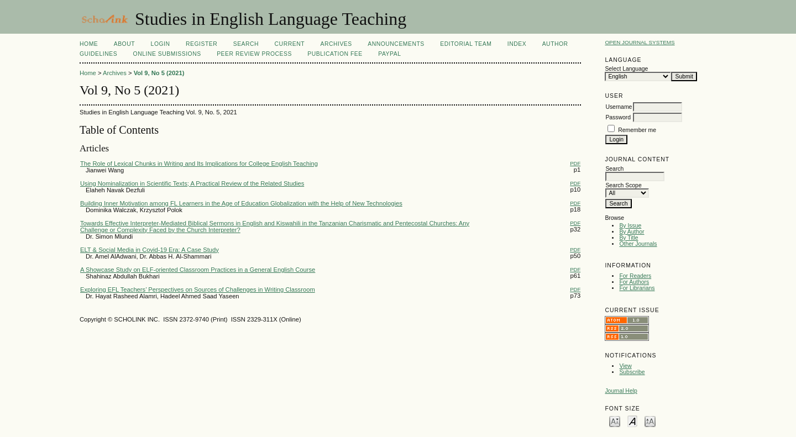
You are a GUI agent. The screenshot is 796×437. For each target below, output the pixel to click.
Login (160, 44)
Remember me (637, 130)
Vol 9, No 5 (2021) (159, 73)
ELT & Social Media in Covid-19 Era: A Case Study (149, 249)
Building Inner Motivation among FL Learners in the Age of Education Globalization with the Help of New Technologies (241, 203)
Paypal (389, 54)
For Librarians (636, 288)
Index (516, 44)
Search (246, 44)
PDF (575, 163)
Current (290, 44)
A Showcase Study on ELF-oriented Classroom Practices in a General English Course (197, 269)
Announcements (396, 44)
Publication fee (334, 54)
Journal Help (621, 391)
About (124, 44)
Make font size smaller (614, 420)
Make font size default (632, 420)
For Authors (634, 282)
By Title (628, 238)
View (625, 366)
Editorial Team (465, 44)
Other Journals (638, 244)
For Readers (635, 276)
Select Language (626, 69)
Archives (336, 44)
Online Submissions (167, 54)
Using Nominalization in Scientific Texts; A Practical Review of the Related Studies (192, 183)
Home (89, 44)
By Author (631, 232)
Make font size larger (650, 420)
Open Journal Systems (639, 42)
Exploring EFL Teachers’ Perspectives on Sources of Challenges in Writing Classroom (197, 289)
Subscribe (632, 372)
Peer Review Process (254, 54)
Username (618, 107)
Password (618, 117)
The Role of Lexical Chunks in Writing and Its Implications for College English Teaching (199, 163)
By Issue (630, 226)
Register (201, 44)
